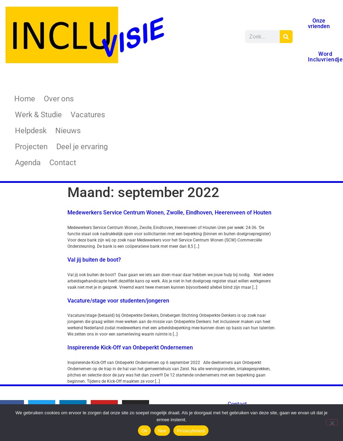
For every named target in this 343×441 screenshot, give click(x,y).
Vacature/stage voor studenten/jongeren (118, 300)
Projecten (31, 146)
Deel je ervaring (82, 146)
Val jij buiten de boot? (94, 259)
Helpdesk (31, 130)
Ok (144, 430)
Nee (162, 430)
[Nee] (332, 422)
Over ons (59, 98)
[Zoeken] (286, 36)
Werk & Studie (38, 114)
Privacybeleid (191, 430)
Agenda (28, 162)
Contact (62, 162)
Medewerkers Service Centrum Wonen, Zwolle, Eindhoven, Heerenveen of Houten (169, 212)
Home (24, 98)
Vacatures (88, 114)
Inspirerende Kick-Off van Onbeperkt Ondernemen (130, 347)
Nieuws (68, 130)
